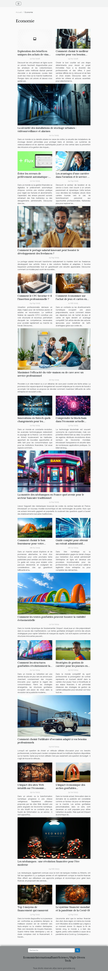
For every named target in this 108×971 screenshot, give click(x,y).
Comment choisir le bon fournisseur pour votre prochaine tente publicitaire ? (35, 543)
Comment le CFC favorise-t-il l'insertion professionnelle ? (35, 297)
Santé (54, 957)
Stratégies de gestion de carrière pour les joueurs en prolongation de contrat (72, 666)
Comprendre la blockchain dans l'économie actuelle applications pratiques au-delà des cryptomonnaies (71, 422)
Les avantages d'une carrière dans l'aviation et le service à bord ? (72, 177)
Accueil (19, 12)
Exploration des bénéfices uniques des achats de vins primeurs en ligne (33, 54)
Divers (81, 957)
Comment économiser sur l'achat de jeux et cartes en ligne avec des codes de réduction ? (71, 300)
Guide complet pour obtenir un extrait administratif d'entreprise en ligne (72, 543)
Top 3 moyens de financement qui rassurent (33, 908)
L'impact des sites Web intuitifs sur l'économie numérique (31, 788)
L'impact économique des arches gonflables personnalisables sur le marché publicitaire (70, 789)
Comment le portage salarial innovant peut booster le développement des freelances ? (48, 252)
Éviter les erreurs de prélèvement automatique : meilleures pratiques (33, 177)
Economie (29, 957)
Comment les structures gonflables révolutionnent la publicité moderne (34, 666)
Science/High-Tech (67, 959)
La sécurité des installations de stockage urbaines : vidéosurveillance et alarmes (47, 129)
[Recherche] (51, 950)
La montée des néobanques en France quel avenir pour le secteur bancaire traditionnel (51, 496)
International (43, 957)
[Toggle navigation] (18, 3)
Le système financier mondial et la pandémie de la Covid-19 (73, 908)
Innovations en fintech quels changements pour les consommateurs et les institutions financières (34, 422)
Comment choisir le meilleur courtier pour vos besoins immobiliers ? (72, 54)
